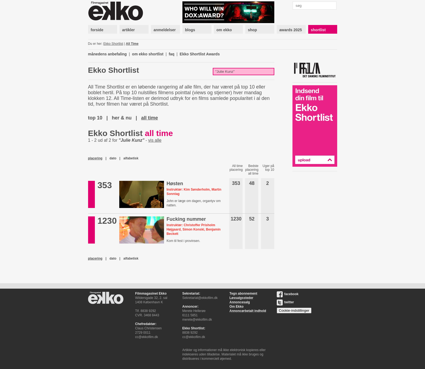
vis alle (155, 140)
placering (95, 158)
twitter (285, 302)
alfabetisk (130, 158)
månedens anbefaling (107, 54)
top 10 (95, 118)
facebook (288, 294)
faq (171, 54)
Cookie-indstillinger (294, 310)
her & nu (122, 118)
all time (149, 118)
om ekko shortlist (147, 54)
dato (113, 158)
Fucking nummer (186, 219)
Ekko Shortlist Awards (200, 54)
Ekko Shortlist (113, 44)
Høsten (174, 183)
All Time (132, 44)
